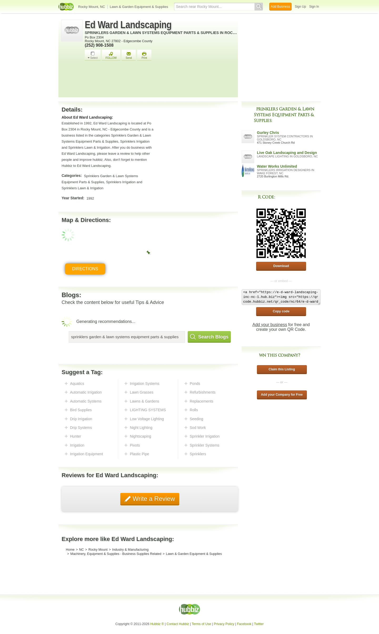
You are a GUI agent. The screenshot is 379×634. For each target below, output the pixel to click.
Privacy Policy (224, 624)
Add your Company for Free (282, 394)
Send (128, 55)
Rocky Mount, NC (91, 7)
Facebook (244, 624)
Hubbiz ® (157, 624)
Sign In (314, 6)
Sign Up (300, 6)
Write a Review (153, 498)
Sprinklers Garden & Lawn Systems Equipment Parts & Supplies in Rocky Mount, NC (172, 33)
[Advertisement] (160, 80)
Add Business (280, 6)
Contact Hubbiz (178, 624)
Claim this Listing (281, 369)
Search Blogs (209, 336)
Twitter (259, 624)
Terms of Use (201, 624)
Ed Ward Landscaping (128, 24)
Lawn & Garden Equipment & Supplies (139, 7)
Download (281, 266)
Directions (85, 269)
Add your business (269, 324)
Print (144, 55)
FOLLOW (111, 55)
